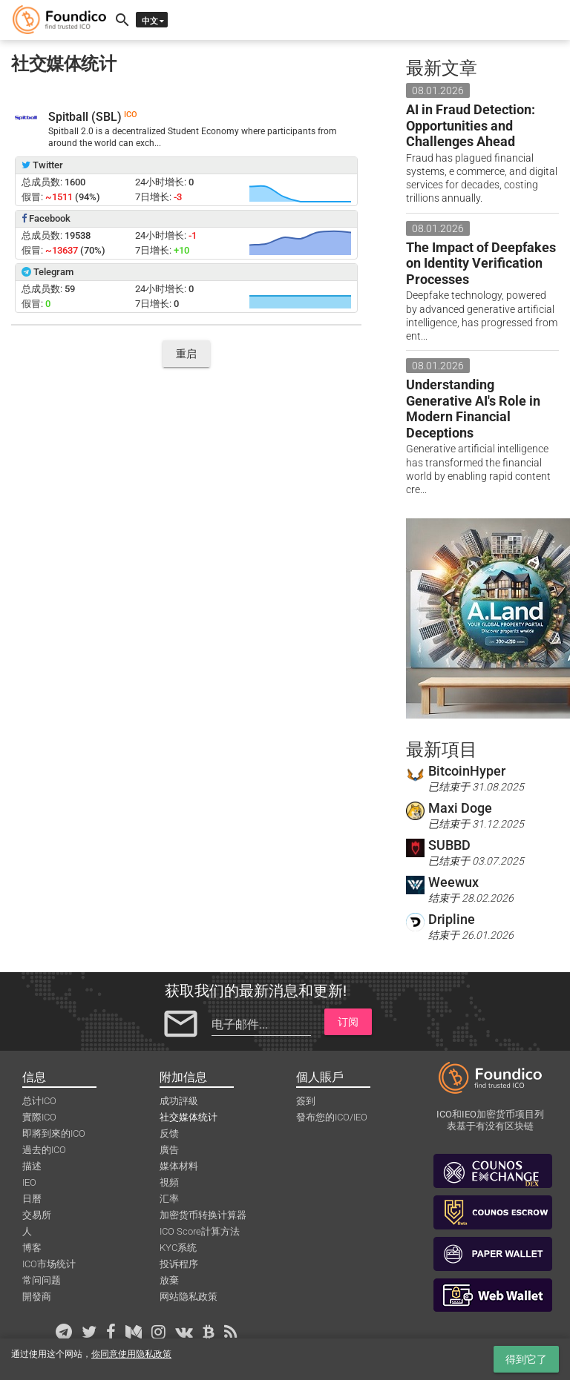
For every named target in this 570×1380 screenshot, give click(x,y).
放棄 (169, 1280)
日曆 (32, 1198)
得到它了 (526, 1359)
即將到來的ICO (53, 1133)
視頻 (169, 1182)
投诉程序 (179, 1264)
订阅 (348, 1022)
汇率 (169, 1198)
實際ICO (39, 1117)
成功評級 (179, 1100)
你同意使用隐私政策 (131, 1354)
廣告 (169, 1149)
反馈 (169, 1133)
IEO (29, 1182)
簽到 (305, 1100)
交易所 (36, 1215)
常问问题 (41, 1280)
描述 (32, 1166)
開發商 (36, 1296)
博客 (32, 1247)
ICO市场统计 (49, 1264)
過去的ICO (44, 1149)
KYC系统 (178, 1247)
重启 (186, 354)
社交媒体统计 (188, 1117)
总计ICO (39, 1100)
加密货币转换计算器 (203, 1215)
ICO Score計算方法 (200, 1231)
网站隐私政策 (188, 1296)
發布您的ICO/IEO (331, 1117)
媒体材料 (179, 1166)
